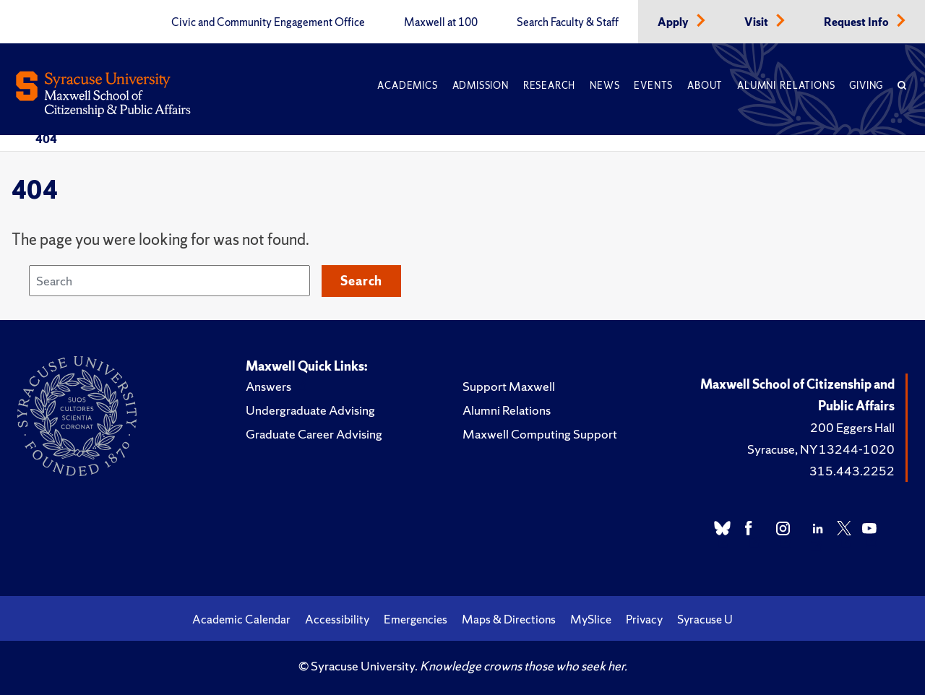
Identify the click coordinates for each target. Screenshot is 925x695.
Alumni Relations (786, 85)
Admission (480, 85)
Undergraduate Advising (310, 410)
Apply (674, 22)
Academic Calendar (241, 619)
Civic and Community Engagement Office (268, 22)
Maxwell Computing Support (539, 434)
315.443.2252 (852, 470)
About (705, 85)
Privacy (644, 619)
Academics (407, 85)
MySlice (590, 619)
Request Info (857, 22)
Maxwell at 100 (441, 22)
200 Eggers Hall (852, 427)
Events (653, 85)
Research (549, 85)
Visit (757, 22)
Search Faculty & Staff (568, 22)
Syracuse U (705, 619)
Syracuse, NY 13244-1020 (821, 449)
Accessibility (337, 619)
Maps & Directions (509, 619)
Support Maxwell (508, 386)
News (604, 85)
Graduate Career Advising (314, 434)
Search (361, 280)
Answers (268, 386)
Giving (866, 85)
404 (46, 139)
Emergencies (415, 619)
